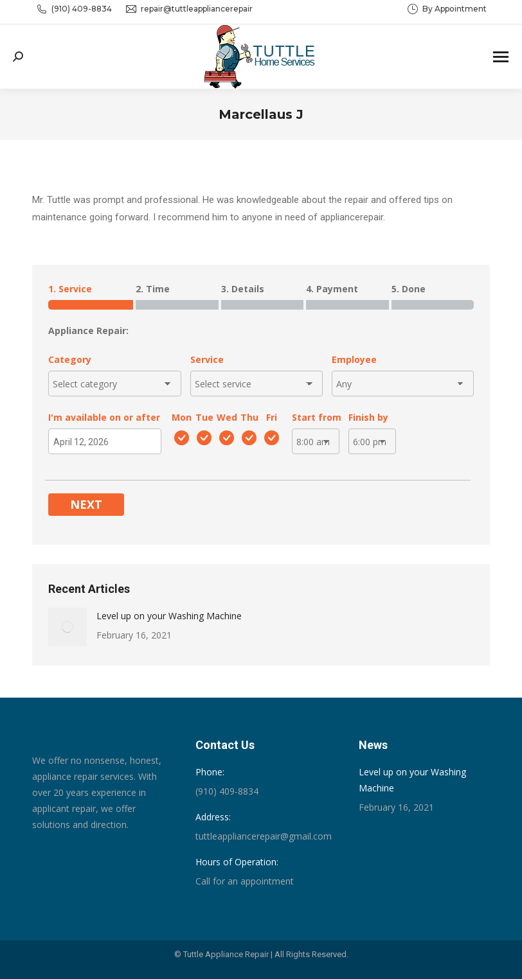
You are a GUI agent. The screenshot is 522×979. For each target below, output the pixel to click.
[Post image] (67, 627)
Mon (182, 417)
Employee (354, 359)
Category (69, 359)
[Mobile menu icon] (500, 57)
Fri (271, 417)
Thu (249, 417)
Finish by (368, 417)
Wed (227, 417)
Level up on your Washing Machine (169, 616)
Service (207, 359)
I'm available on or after (104, 417)
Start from (316, 417)
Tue (204, 417)
